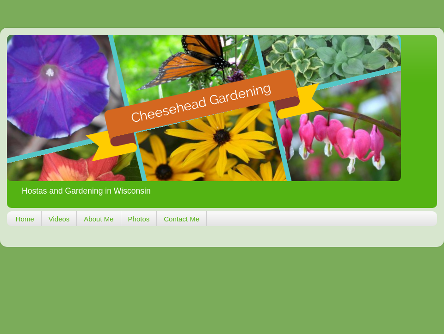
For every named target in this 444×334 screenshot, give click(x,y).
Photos (139, 219)
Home (25, 219)
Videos (59, 219)
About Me (98, 219)
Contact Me (181, 219)
